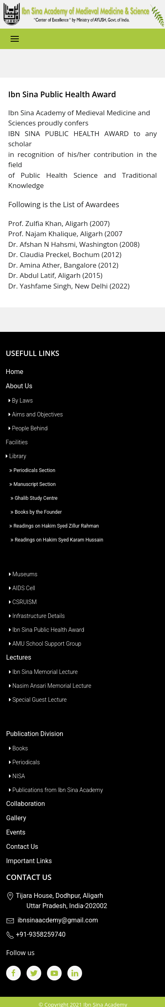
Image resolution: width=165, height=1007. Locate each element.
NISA (15, 764)
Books (17, 736)
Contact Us (22, 834)
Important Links (29, 849)
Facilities (17, 430)
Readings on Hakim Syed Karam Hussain (54, 527)
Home (14, 359)
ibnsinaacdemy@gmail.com (52, 908)
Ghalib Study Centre (32, 486)
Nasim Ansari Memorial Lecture (48, 673)
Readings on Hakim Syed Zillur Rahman (52, 514)
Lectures (18, 645)
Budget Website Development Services (83, 1000)
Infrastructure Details (35, 603)
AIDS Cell (20, 576)
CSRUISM (21, 589)
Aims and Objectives (34, 402)
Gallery (16, 806)
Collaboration (25, 791)
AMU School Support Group (43, 631)
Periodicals (23, 750)
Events (15, 820)
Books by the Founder (34, 500)
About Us (19, 374)
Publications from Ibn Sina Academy (54, 777)
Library (16, 444)
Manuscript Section (31, 472)
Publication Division (34, 721)
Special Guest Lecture (36, 687)
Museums (22, 562)
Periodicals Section (30, 458)
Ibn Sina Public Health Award (45, 617)
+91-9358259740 (35, 922)
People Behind (27, 416)
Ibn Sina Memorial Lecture (42, 659)
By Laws (19, 388)
